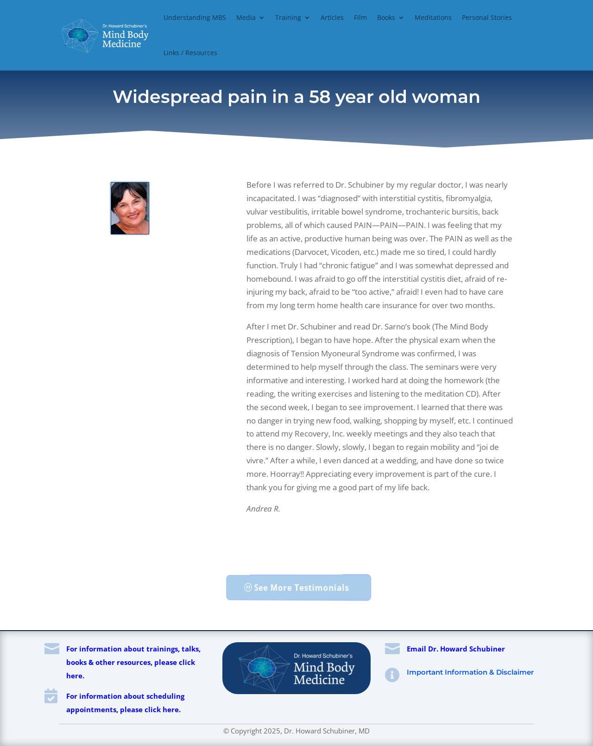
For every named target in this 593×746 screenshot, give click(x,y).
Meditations (433, 17)
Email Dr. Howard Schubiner (456, 648)
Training (288, 17)
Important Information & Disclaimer (470, 672)
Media (246, 17)
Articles (332, 17)
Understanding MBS (195, 17)
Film (360, 17)
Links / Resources (190, 52)
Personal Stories (487, 17)
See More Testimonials (301, 587)
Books (386, 17)
